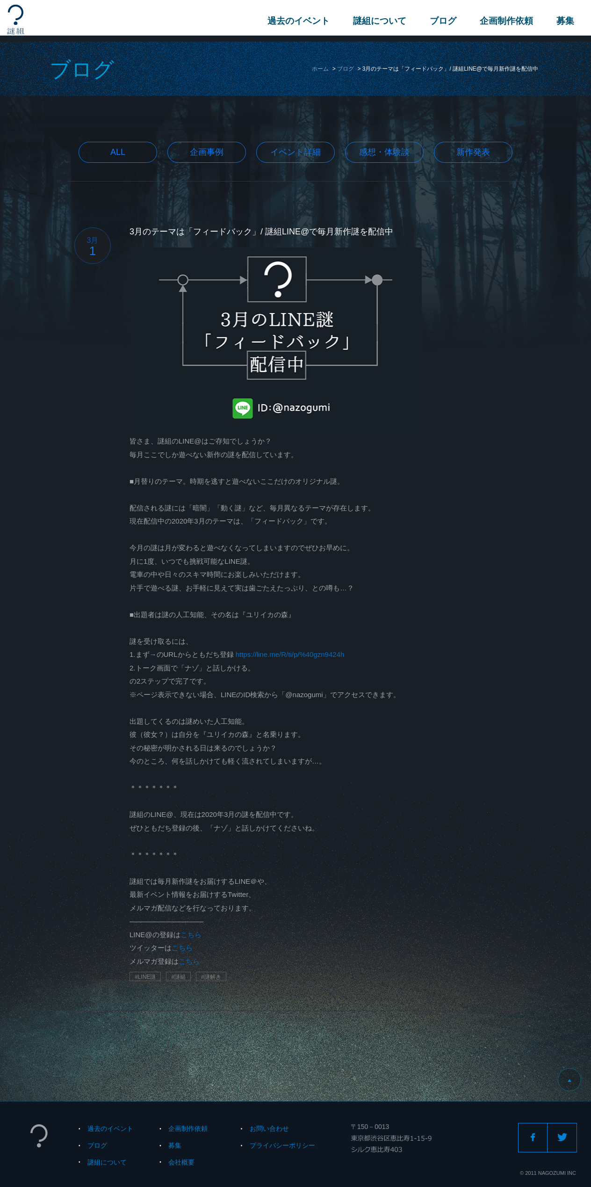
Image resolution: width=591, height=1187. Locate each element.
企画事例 (206, 152)
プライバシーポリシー (282, 1145)
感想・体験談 (384, 152)
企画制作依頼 (504, 21)
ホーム (320, 69)
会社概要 (181, 1162)
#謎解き (211, 977)
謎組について (377, 21)
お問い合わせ (269, 1128)
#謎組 (178, 977)
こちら (191, 935)
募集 (563, 21)
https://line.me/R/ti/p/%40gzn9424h (290, 654)
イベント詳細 (295, 152)
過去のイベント (297, 21)
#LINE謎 (145, 977)
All (117, 152)
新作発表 (473, 152)
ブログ (441, 21)
